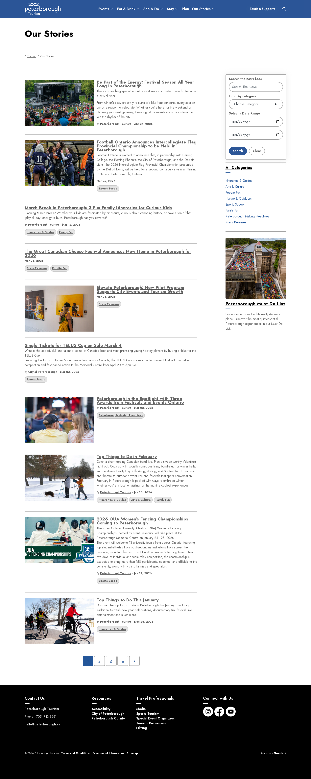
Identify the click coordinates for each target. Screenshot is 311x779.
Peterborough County (108, 718)
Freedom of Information (109, 753)
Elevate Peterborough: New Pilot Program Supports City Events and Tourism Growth (140, 290)
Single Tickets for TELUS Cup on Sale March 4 (73, 345)
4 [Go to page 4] (123, 661)
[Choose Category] (256, 104)
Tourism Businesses (151, 723)
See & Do (151, 9)
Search (238, 151)
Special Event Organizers (155, 718)
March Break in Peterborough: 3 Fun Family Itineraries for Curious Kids (98, 208)
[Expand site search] (284, 9)
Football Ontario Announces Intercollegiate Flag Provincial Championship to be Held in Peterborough (147, 146)
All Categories (239, 167)
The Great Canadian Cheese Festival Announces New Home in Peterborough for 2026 (108, 253)
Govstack (280, 753)
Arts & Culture (141, 500)
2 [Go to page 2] (99, 661)
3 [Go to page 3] (111, 661)
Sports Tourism (147, 713)
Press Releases (37, 268)
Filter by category (242, 96)
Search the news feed (245, 79)
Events (103, 9)
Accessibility (101, 709)
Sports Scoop (108, 188)
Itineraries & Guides (40, 232)
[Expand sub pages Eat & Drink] (137, 9)
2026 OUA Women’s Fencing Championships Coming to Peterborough (142, 521)
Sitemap (132, 753)
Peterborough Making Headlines (121, 415)
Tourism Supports (262, 9)
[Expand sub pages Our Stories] (213, 9)
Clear (257, 151)
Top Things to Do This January (127, 600)
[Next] (134, 661)
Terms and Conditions (75, 753)
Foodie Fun (59, 268)
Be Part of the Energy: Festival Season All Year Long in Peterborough (145, 84)
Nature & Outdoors (239, 198)
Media (141, 709)
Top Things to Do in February (127, 457)
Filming (141, 728)
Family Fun (66, 232)
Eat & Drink (126, 9)
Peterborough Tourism (115, 124)
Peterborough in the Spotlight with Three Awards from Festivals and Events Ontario (140, 401)
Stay (170, 9)
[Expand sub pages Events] (111, 9)
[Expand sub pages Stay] (176, 9)
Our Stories (201, 9)
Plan (185, 9)
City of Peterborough (42, 372)
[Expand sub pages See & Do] (161, 9)
